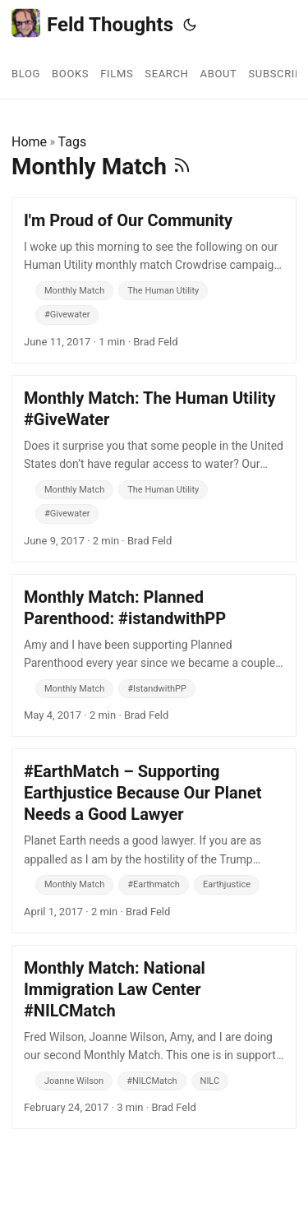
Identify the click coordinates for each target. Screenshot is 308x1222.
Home (29, 142)
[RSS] (181, 166)
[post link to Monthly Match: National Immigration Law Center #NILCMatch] (154, 1037)
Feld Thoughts (92, 23)
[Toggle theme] (190, 24)
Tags (72, 142)
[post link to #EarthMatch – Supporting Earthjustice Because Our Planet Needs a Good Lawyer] (154, 840)
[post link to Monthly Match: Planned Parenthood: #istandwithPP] (154, 655)
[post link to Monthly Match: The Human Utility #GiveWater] (154, 469)
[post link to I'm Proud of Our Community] (154, 280)
